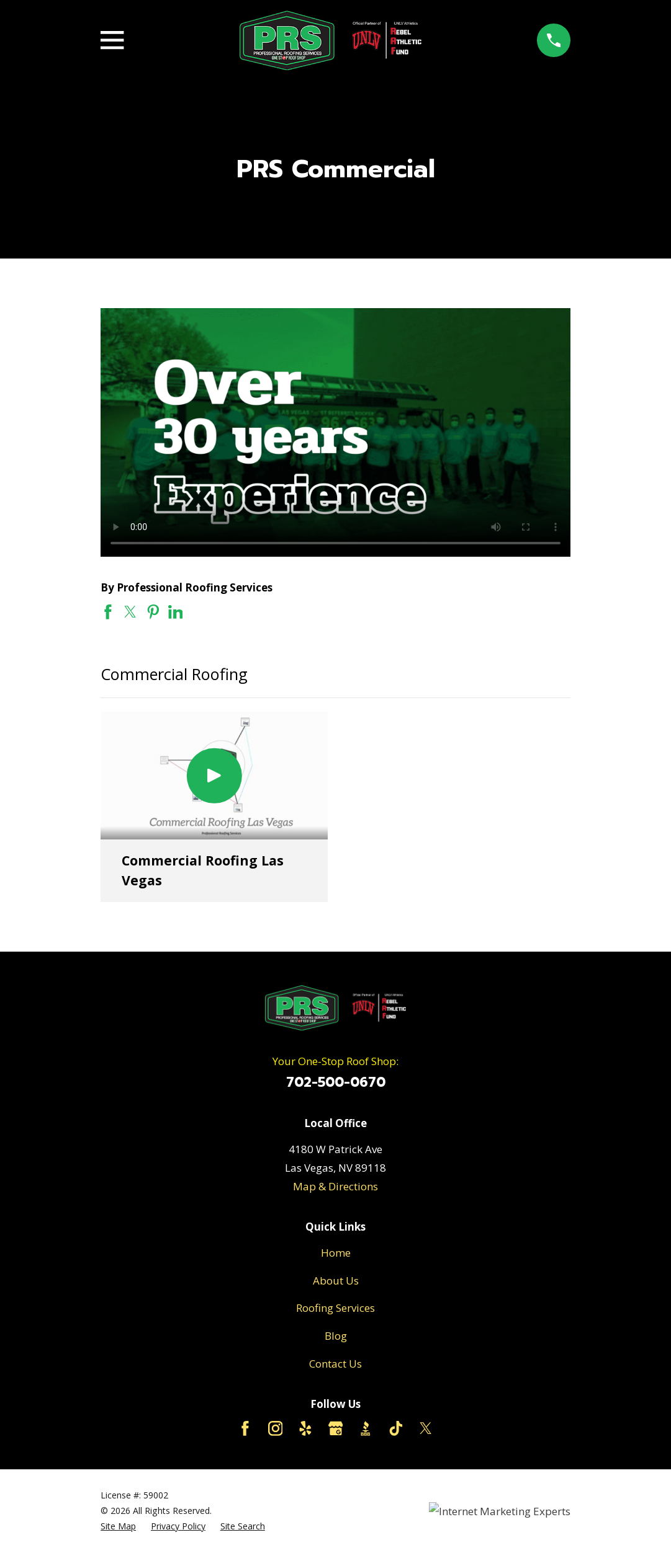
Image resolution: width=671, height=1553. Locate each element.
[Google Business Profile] (335, 1428)
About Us (336, 1280)
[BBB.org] (365, 1428)
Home (336, 1252)
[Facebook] (245, 1428)
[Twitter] (425, 1428)
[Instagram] (275, 1428)
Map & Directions (335, 1186)
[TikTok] (396, 1428)
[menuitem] (118, 1526)
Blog (336, 1336)
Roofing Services (335, 1308)
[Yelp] (305, 1428)
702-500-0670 (335, 1082)
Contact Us (335, 1363)
